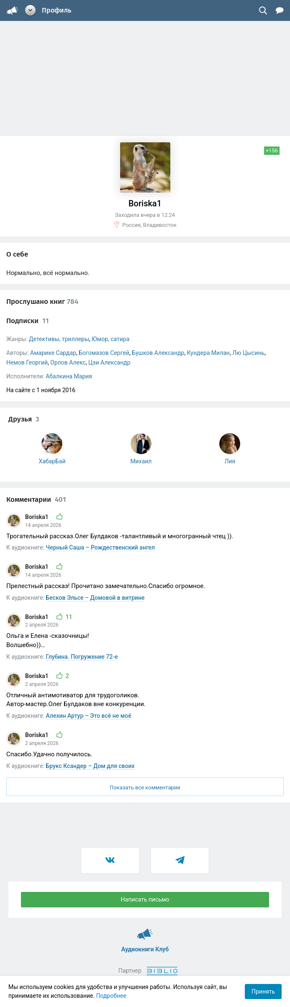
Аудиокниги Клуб (145, 930)
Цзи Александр (109, 362)
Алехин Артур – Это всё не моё (88, 715)
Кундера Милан (208, 352)
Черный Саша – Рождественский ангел (100, 547)
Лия (230, 461)
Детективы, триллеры (59, 339)
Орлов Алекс (68, 362)
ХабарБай (51, 461)
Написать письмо (145, 899)
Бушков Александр (158, 352)
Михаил (140, 461)
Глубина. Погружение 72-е (82, 656)
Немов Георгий (27, 362)
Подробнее (111, 995)
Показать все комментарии (145, 787)
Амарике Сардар (53, 352)
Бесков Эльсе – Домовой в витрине (95, 597)
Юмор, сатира (110, 339)
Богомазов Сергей (104, 352)
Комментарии (36, 499)
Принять (263, 991)
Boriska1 (37, 517)
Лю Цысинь (248, 352)
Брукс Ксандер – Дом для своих (90, 766)
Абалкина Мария (69, 376)
